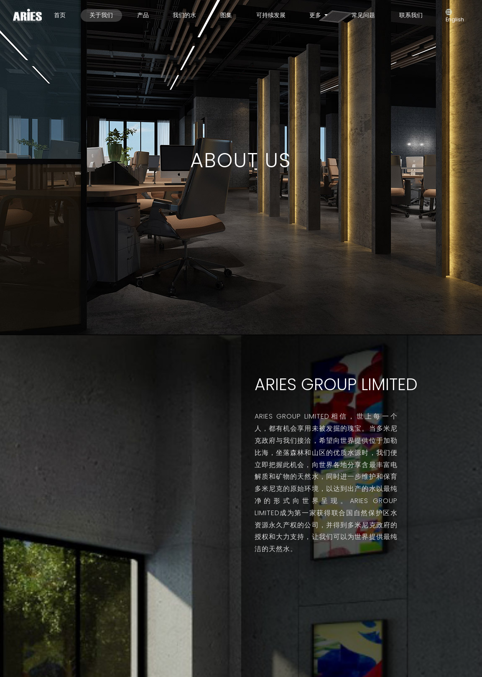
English (455, 16)
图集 (226, 15)
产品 (143, 15)
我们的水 (184, 15)
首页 (60, 15)
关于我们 (101, 15)
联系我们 (411, 15)
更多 (316, 15)
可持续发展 (271, 15)
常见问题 (363, 15)
